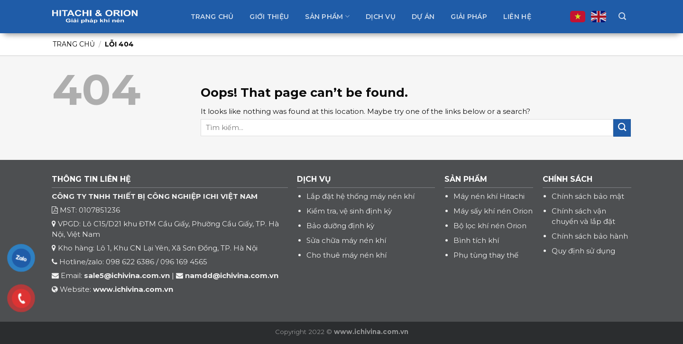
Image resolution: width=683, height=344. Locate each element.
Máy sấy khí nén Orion (493, 210)
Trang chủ (212, 16)
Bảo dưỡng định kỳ (340, 225)
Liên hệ (517, 16)
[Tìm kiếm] (622, 16)
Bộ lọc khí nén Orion (489, 225)
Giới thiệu (269, 16)
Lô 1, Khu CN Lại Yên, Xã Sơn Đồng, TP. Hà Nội (177, 247)
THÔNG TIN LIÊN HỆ (91, 179)
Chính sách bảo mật (588, 196)
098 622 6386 (130, 261)
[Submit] (622, 128)
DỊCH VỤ (314, 179)
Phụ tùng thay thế (485, 255)
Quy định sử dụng (583, 250)
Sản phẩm (327, 16)
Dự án (423, 16)
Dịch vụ (381, 16)
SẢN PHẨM (465, 179)
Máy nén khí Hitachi (489, 196)
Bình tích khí (476, 240)
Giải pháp (469, 16)
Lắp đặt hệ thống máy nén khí (360, 196)
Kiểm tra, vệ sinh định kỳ (349, 210)
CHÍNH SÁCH (567, 179)
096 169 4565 (183, 261)
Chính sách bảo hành (590, 236)
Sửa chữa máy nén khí (346, 240)
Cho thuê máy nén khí (346, 255)
